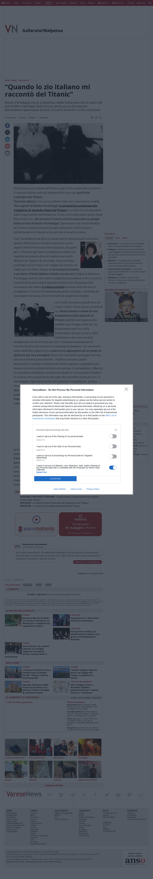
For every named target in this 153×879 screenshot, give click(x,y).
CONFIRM (55, 479)
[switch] (113, 436)
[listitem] (76, 429)
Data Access (76, 489)
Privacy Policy (93, 489)
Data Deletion (60, 489)
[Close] (127, 390)
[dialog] (76, 439)
